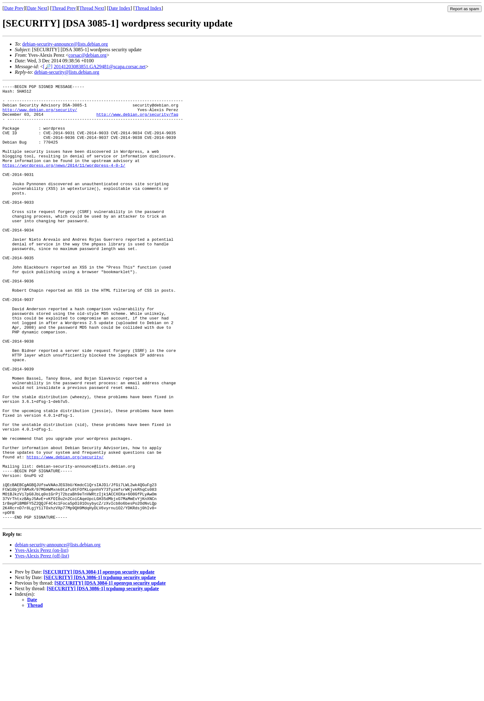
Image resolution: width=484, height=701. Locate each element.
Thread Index (148, 8)
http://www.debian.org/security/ (39, 115)
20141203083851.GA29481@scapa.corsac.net (100, 66)
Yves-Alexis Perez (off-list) (42, 643)
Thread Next (91, 8)
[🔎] (47, 66)
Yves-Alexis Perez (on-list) (41, 638)
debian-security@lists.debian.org (66, 72)
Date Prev (14, 8)
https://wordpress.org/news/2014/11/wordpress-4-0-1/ (63, 182)
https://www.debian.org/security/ (65, 532)
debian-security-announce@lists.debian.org (65, 44)
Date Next (37, 8)
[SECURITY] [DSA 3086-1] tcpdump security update (100, 665)
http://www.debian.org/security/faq (137, 120)
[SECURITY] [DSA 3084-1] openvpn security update (98, 659)
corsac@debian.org (87, 55)
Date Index (120, 8)
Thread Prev (64, 8)
